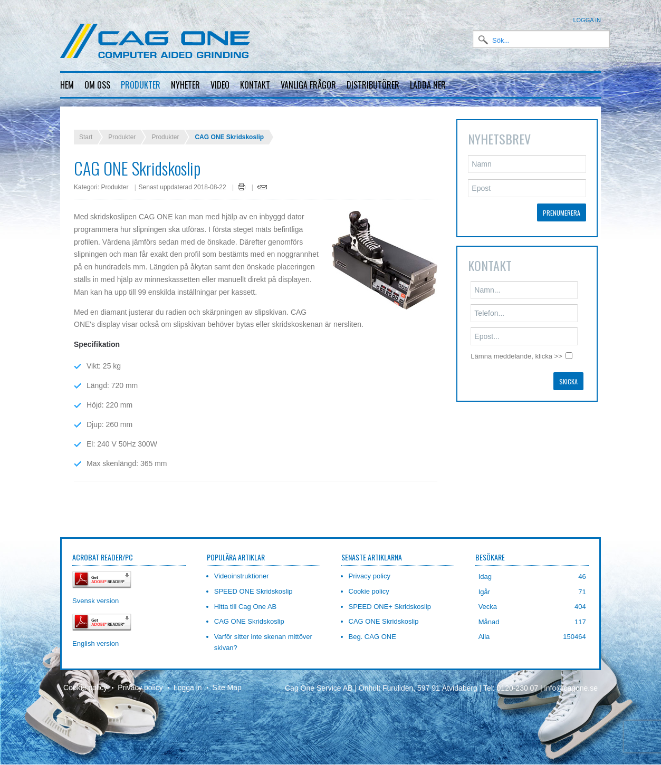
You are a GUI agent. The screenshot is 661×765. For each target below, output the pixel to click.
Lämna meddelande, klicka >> (516, 348)
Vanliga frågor (308, 85)
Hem (67, 85)
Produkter (140, 85)
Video (219, 85)
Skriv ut (242, 178)
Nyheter (185, 85)
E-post (262, 178)
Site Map (227, 679)
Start (85, 128)
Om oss (97, 85)
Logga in (587, 20)
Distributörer (373, 85)
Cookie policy (85, 679)
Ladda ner (428, 85)
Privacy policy (140, 679)
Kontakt (255, 85)
